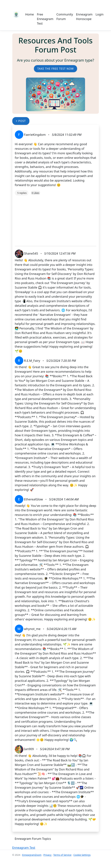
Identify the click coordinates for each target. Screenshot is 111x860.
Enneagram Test (23, 848)
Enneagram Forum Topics (33, 839)
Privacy (47, 854)
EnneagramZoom (31, 854)
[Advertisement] (55, 219)
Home (29, 14)
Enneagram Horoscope (84, 16)
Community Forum (64, 16)
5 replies (22, 193)
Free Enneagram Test (45, 18)
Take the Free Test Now (55, 69)
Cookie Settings (82, 854)
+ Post (21, 121)
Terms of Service (62, 854)
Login (99, 14)
